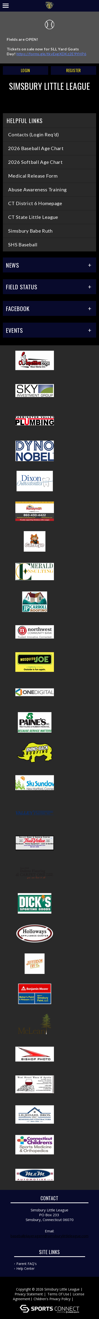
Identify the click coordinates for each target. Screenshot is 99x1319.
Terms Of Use (58, 1294)
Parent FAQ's (26, 1263)
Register (73, 70)
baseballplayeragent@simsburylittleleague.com (49, 1235)
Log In (81, 1299)
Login (25, 70)
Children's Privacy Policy (52, 1299)
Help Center (25, 1268)
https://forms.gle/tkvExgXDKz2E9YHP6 (52, 53)
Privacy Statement (29, 1294)
